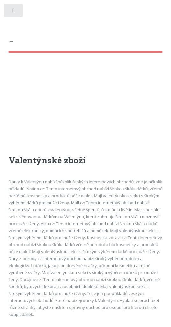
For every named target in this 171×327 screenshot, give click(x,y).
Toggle (14, 12)
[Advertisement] (86, 109)
